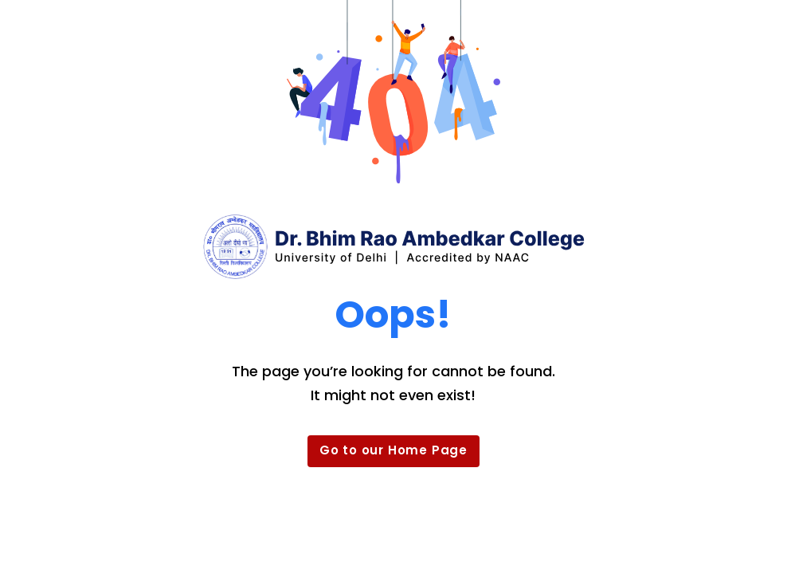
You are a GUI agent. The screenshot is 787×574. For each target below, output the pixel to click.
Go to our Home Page (393, 450)
